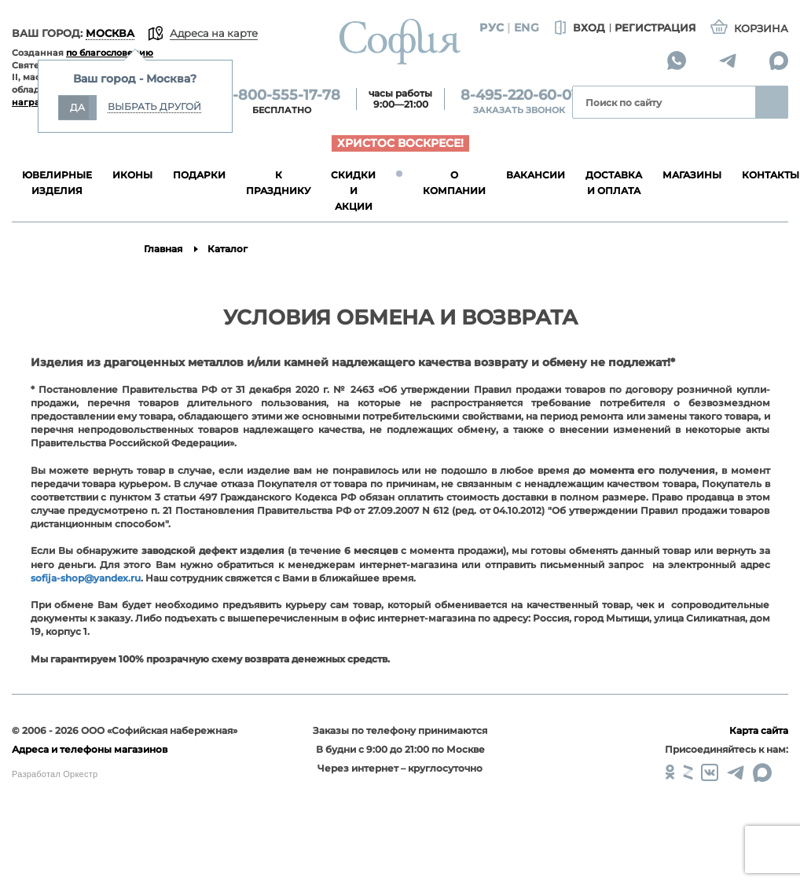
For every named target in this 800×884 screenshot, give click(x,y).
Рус (491, 27)
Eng (526, 27)
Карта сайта (758, 730)
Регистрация (655, 27)
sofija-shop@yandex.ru (86, 578)
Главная (163, 249)
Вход (578, 28)
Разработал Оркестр (54, 774)
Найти (771, 102)
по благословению (109, 52)
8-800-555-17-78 (281, 95)
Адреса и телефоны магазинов (89, 749)
